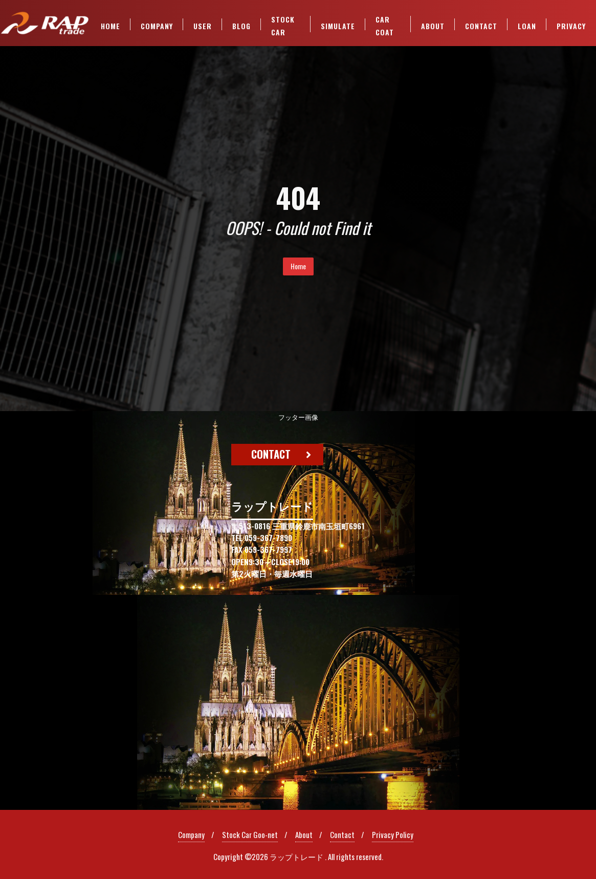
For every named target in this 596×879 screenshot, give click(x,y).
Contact (342, 834)
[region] (298, 610)
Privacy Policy (392, 834)
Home (298, 266)
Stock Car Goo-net (250, 834)
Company (191, 834)
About (304, 834)
